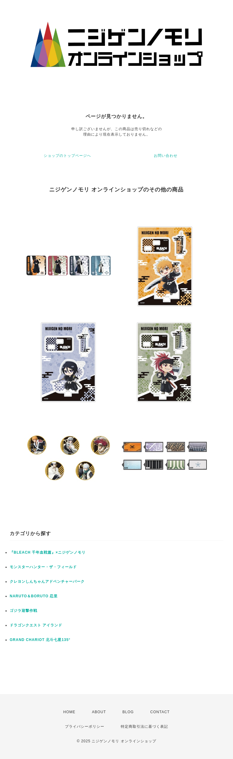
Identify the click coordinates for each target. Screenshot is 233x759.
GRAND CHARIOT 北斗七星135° (40, 640)
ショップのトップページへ (67, 155)
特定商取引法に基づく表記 (144, 726)
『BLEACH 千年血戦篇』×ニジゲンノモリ (48, 552)
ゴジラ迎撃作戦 (23, 611)
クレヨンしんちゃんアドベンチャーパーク (47, 581)
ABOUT (99, 712)
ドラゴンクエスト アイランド (36, 625)
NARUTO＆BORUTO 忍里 (34, 596)
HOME (69, 712)
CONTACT (160, 712)
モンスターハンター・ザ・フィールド (43, 567)
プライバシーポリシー (84, 726)
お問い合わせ (165, 155)
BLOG (128, 712)
